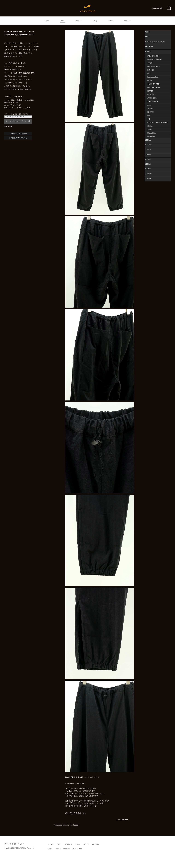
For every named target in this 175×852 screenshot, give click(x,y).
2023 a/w (148, 164)
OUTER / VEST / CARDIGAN (155, 41)
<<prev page (57, 825)
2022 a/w (148, 173)
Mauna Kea (151, 136)
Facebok (58, 848)
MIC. (149, 73)
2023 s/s (148, 169)
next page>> (75, 825)
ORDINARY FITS (153, 84)
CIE (148, 119)
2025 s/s (148, 149)
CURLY (149, 63)
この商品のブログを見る (18, 138)
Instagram (66, 848)
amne (149, 105)
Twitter (50, 848)
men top (66, 825)
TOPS (147, 32)
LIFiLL (149, 115)
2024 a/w (148, 154)
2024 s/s (148, 159)
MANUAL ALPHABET (154, 59)
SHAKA (149, 126)
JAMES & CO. (152, 98)
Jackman (150, 108)
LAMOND (150, 70)
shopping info (157, 8)
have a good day (152, 77)
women (79, 20)
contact (127, 20)
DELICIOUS (151, 94)
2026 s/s (148, 140)
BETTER (150, 91)
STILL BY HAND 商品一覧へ (75, 813)
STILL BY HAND (152, 56)
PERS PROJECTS (153, 87)
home (46, 20)
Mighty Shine (151, 133)
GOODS (148, 51)
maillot (149, 80)
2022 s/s (148, 178)
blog (95, 20)
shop (111, 20)
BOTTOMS (149, 46)
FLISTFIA (150, 112)
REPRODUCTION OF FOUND (157, 122)
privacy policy (77, 848)
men (62, 20)
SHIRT (147, 37)
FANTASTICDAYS (153, 66)
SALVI (149, 129)
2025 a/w (148, 145)
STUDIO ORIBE (152, 101)
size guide (8, 126)
